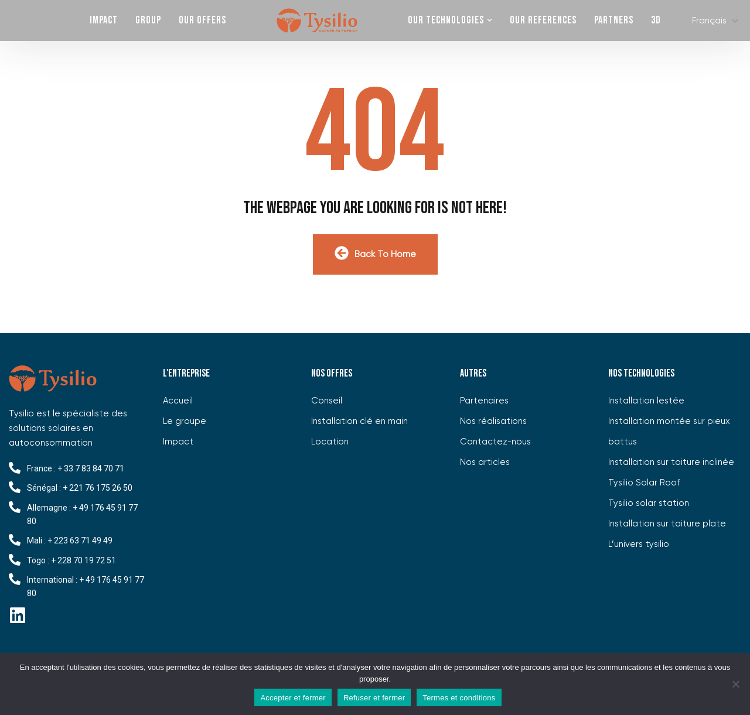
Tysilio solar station (648, 503)
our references (543, 20)
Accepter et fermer (292, 697)
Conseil (326, 400)
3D (656, 20)
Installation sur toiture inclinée (671, 462)
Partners (613, 20)
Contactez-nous (495, 441)
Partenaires (484, 400)
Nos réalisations (493, 421)
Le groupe (184, 421)
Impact (104, 20)
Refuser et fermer (374, 697)
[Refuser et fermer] (735, 684)
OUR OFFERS (202, 20)
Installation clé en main (359, 421)
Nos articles (485, 462)
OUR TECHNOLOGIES (446, 20)
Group (148, 20)
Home (317, 20)
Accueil (178, 400)
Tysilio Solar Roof (644, 482)
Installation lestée (646, 400)
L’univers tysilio (638, 544)
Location (330, 441)
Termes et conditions (458, 697)
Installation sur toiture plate (667, 523)
